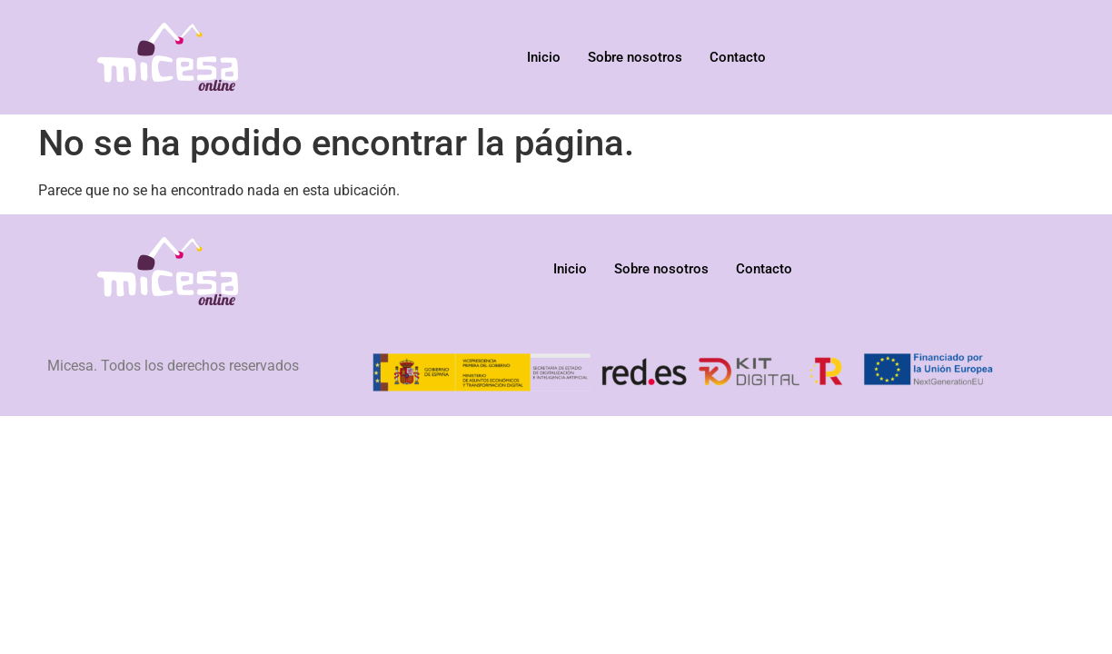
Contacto (738, 57)
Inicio (544, 57)
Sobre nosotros (635, 57)
